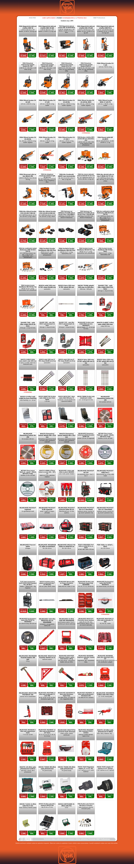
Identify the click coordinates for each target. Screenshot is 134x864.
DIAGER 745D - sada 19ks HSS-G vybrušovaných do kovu (47, 324)
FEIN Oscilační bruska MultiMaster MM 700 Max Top (27, 286)
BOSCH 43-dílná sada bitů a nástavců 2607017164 (47, 804)
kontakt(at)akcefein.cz (69, 18)
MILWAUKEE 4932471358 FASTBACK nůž (28, 693)
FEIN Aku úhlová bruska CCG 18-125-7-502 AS (27, 212)
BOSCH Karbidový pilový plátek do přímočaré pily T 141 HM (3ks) (47, 583)
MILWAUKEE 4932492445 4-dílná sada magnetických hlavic (28, 731)
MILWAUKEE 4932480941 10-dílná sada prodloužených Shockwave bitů (85, 694)
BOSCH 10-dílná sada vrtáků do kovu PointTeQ (27, 397)
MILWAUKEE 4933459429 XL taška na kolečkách (47, 545)
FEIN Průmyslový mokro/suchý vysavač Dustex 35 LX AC (66, 64)
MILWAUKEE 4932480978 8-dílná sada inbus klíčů (105, 693)
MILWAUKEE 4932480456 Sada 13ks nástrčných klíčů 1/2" (105, 657)
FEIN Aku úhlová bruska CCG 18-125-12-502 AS (47, 212)
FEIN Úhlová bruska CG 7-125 (105, 64)
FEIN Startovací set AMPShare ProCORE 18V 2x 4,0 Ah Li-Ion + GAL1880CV (66, 213)
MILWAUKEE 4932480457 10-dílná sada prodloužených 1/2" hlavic (47, 731)
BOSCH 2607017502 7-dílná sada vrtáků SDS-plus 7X (66, 397)
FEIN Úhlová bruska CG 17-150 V (66, 138)
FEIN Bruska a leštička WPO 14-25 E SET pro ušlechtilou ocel (85, 139)
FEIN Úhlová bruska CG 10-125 (28, 101)
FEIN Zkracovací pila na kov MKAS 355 (28, 175)
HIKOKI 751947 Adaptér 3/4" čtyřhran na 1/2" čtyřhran (105, 767)
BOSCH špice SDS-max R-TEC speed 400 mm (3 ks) (86, 361)
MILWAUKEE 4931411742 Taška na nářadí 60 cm (66, 545)
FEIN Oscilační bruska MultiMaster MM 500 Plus (66, 249)
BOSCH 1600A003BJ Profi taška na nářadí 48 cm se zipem (86, 546)
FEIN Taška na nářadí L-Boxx (105, 545)
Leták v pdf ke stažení (48, 18)
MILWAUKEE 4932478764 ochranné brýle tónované (66, 730)
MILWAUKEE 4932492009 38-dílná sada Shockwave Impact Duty (66, 694)
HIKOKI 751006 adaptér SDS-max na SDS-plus (86, 286)
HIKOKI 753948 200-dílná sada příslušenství (66, 768)
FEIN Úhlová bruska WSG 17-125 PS (105, 101)
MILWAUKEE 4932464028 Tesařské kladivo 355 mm (28, 657)
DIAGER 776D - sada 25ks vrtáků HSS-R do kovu (27, 324)
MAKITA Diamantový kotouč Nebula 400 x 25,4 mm (66, 435)
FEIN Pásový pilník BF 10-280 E (105, 138)
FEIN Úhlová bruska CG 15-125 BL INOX (86, 101)
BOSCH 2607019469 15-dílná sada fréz (66, 805)
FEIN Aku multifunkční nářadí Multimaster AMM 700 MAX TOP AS (28, 250)
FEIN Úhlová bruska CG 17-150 (47, 138)
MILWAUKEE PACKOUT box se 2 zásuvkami (86, 508)
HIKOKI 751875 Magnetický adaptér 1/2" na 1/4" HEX (86, 767)
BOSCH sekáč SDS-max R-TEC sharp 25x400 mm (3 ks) (47, 360)
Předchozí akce (81, 18)
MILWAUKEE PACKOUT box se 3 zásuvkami (105, 508)
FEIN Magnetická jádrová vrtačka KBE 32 (28, 27)
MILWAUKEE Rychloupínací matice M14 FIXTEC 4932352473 (105, 583)
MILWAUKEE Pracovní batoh (28, 545)
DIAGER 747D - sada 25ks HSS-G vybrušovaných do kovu (66, 324)
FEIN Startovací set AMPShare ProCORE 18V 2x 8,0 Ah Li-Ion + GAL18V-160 (86, 213)
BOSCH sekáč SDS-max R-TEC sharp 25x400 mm (47, 286)
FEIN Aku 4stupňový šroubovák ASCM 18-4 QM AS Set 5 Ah (47, 176)
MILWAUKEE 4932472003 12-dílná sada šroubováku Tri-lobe (105, 620)
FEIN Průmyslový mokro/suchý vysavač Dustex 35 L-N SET (47, 64)
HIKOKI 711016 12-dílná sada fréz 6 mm (28, 805)
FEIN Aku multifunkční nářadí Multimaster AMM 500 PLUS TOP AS (105, 213)
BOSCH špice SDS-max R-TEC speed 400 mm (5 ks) (105, 361)
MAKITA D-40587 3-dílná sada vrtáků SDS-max (105, 323)
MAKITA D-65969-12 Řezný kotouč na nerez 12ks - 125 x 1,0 (47, 472)
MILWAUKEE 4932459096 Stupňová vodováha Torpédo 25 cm (85, 657)
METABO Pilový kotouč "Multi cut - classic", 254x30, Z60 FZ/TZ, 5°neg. (27, 472)
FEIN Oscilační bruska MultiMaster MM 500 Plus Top (86, 249)
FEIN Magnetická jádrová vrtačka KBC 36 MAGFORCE (66, 26)
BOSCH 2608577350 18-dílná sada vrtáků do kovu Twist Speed (47, 398)
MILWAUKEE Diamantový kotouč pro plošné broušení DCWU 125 (86, 435)
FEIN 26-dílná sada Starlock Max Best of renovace (86, 804)
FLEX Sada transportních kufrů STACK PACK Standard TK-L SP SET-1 (28, 583)
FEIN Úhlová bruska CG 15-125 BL (66, 101)
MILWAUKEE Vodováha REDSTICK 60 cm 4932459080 (47, 620)
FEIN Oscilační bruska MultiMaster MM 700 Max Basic (105, 250)
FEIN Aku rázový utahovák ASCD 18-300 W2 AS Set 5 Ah (86, 175)
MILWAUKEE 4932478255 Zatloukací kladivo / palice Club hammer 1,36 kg (66, 657)
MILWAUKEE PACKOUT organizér (28, 508)
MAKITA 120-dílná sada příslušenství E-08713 (28, 768)
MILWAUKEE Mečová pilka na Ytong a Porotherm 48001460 (66, 583)
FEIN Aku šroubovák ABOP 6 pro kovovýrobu (66, 175)
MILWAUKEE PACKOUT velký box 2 (105, 471)
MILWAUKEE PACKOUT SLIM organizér (47, 508)
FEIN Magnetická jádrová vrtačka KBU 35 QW (86, 27)
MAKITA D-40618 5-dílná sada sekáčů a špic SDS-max (27, 360)
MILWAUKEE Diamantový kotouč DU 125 (105, 398)
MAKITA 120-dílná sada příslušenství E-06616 (105, 730)
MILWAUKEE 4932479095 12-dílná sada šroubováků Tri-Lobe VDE (47, 694)
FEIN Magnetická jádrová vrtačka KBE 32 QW (47, 27)
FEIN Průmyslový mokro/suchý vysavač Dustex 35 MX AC (85, 64)
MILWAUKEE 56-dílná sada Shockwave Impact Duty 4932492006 (86, 583)
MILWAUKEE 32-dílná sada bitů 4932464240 (66, 619)
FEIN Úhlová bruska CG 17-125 (47, 101)
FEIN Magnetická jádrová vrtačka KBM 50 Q (105, 27)
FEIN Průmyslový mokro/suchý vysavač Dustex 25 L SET (27, 64)
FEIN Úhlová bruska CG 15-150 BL (28, 138)
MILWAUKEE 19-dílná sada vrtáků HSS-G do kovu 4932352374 (86, 324)
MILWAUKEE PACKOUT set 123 (86, 471)
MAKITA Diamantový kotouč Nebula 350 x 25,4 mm (47, 435)
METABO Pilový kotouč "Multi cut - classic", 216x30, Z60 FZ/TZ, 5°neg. (105, 435)
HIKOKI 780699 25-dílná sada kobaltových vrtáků (86, 397)
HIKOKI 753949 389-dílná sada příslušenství (47, 768)
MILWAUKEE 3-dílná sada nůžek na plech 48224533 (66, 471)
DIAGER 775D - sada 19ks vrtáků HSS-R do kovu (105, 287)
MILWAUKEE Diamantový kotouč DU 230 (28, 435)
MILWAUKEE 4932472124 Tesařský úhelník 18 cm (47, 656)
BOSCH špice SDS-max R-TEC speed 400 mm (66, 286)
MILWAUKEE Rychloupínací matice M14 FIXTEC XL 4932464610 (27, 620)
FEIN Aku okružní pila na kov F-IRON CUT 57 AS (105, 175)
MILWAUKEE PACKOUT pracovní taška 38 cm (66, 508)
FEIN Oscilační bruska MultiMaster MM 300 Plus (47, 249)
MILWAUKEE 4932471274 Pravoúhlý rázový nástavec (86, 619)
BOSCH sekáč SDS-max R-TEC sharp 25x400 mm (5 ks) (66, 360)
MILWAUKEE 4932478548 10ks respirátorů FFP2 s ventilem (85, 731)
